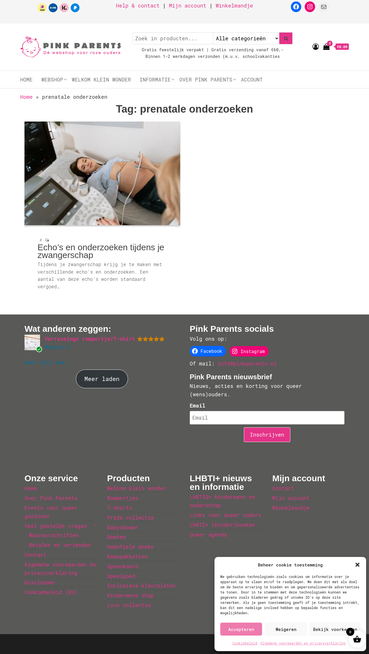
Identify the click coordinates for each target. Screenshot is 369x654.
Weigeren (286, 629)
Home (26, 79)
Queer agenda (208, 534)
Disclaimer (40, 582)
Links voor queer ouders (225, 514)
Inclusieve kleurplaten (141, 585)
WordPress (172, 643)
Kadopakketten (127, 556)
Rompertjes (122, 497)
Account (252, 79)
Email (197, 405)
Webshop (52, 79)
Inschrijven (267, 434)
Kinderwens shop (130, 595)
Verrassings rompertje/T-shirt (90, 338)
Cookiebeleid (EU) (51, 592)
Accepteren (241, 629)
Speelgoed (121, 576)
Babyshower (122, 527)
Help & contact (137, 5)
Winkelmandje (234, 5)
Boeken (116, 536)
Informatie (155, 79)
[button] (357, 565)
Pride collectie (130, 517)
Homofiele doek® (130, 546)
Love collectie (129, 605)
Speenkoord (122, 566)
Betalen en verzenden (60, 544)
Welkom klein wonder (101, 79)
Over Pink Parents (205, 79)
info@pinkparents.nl (247, 363)
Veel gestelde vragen (56, 525)
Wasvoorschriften (54, 535)
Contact (35, 554)
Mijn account (187, 5)
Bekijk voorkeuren (335, 629)
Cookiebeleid (244, 643)
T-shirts (119, 507)
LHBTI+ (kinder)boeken (222, 524)
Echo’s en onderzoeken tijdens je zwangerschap (100, 251)
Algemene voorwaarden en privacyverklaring (302, 643)
